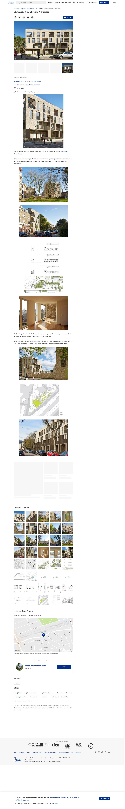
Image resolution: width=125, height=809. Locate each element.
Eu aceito (105, 798)
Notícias (75, 2)
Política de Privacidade (69, 798)
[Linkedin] (23, 17)
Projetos (50, 2)
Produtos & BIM (66, 2)
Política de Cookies (22, 800)
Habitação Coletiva (20, 741)
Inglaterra (54, 741)
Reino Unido (36, 81)
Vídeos (81, 2)
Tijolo (17, 727)
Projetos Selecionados (47, 737)
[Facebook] (15, 17)
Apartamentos (19, 81)
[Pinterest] (32, 17)
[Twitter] (19, 17)
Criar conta (103, 3)
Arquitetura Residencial (63, 737)
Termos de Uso (54, 798)
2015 (22, 88)
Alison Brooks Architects (32, 85)
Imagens (57, 2)
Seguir (64, 711)
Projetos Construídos (30, 737)
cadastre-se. (55, 804)
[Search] (33, 2)
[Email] (28, 17)
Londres (64, 151)
